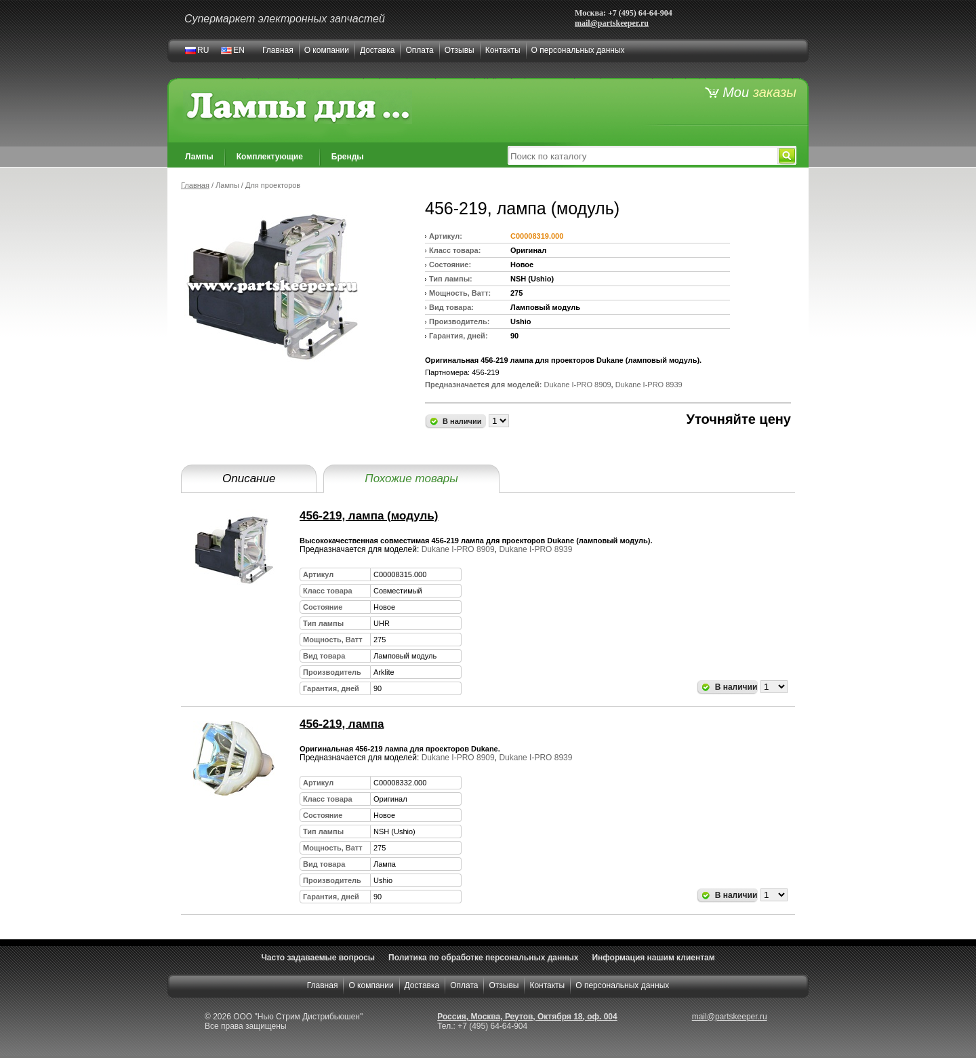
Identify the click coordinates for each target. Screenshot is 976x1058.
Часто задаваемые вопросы (318, 957)
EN (239, 50)
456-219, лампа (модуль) (369, 515)
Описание (248, 478)
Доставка (377, 50)
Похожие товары (411, 478)
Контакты (503, 50)
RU (203, 50)
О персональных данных (578, 50)
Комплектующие (270, 156)
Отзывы (459, 50)
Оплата (419, 50)
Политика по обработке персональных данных (483, 957)
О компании (326, 50)
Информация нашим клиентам (653, 957)
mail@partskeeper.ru (612, 23)
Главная (277, 50)
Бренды (347, 156)
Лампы (199, 156)
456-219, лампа (342, 724)
